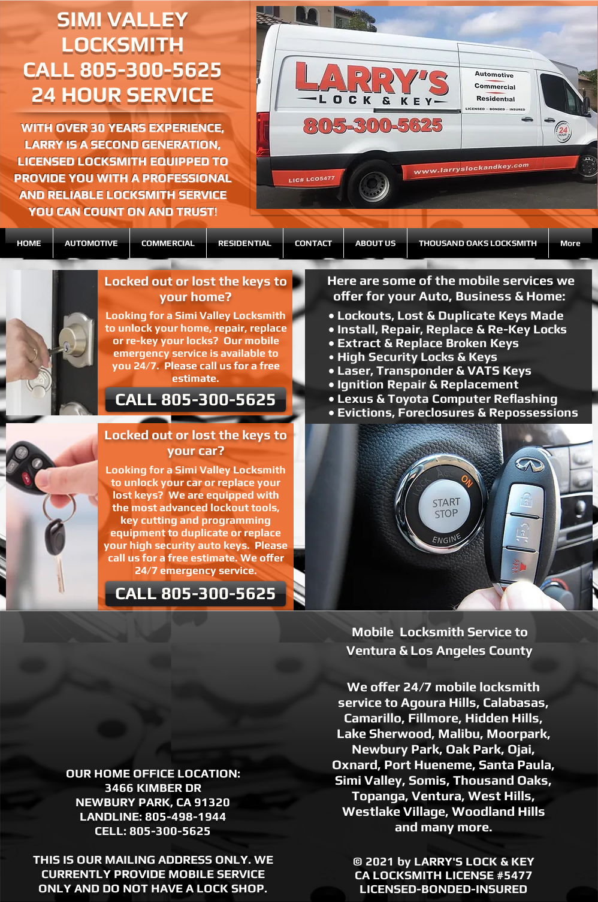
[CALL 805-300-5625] (195, 399)
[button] (449, 517)
